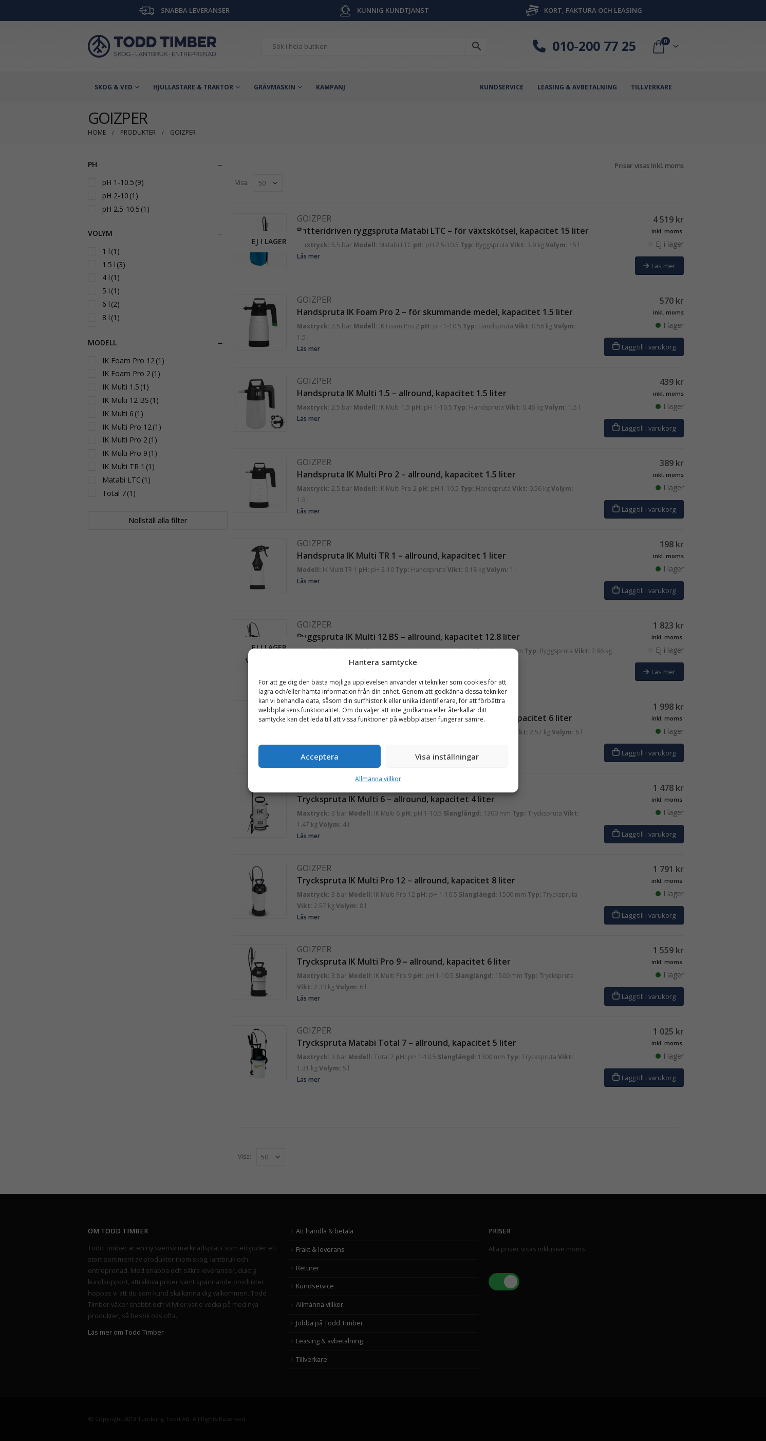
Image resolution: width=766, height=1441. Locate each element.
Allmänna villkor (378, 778)
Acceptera (320, 756)
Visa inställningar (447, 756)
